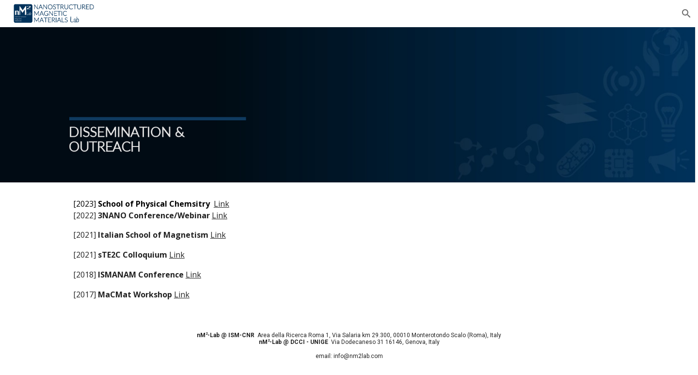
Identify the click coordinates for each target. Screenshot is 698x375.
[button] (686, 13)
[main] (349, 249)
